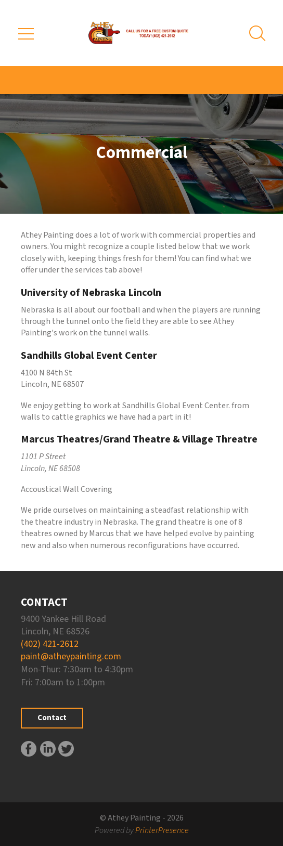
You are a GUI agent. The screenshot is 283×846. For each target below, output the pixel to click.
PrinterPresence (162, 830)
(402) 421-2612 (50, 643)
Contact (52, 717)
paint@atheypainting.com (71, 656)
